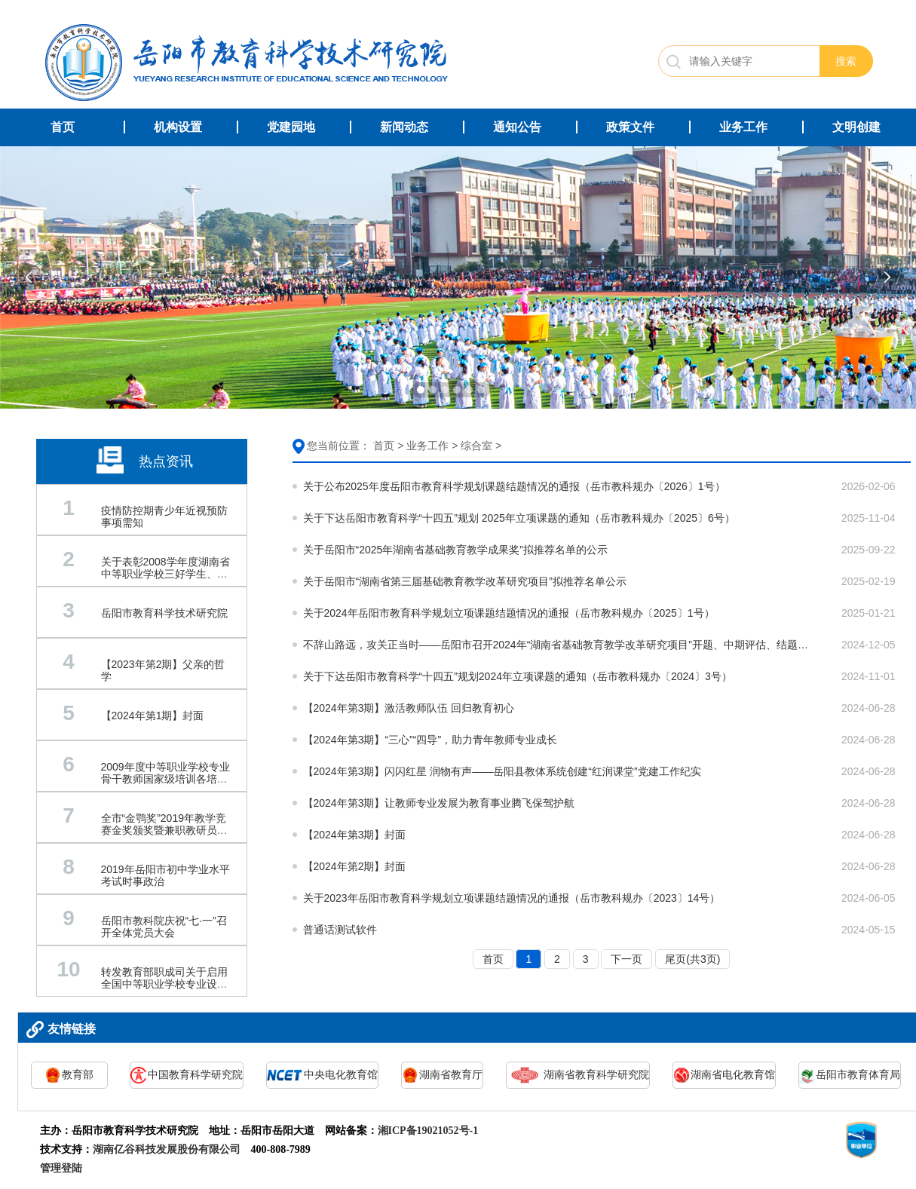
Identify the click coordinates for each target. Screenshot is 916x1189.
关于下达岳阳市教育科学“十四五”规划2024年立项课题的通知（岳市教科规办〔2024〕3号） (517, 676)
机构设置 (178, 127)
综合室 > (481, 446)
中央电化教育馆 (322, 1075)
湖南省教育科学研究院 (578, 1075)
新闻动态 (404, 127)
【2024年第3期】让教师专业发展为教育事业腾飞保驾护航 (439, 803)
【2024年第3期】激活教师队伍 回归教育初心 (409, 708)
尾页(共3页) (692, 959)
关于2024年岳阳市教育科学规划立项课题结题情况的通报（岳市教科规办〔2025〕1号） (509, 613)
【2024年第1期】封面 (152, 715)
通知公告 (517, 127)
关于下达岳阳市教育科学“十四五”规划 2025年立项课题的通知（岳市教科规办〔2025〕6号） (519, 518)
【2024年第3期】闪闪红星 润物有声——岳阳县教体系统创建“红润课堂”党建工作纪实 (502, 771)
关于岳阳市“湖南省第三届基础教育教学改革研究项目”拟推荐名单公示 (464, 581)
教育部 (68, 1075)
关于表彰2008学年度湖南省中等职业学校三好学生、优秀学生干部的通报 (165, 574)
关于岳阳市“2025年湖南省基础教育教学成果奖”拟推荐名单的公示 (455, 550)
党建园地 (291, 127)
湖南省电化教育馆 (724, 1075)
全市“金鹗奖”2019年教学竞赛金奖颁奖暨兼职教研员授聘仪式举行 (164, 830)
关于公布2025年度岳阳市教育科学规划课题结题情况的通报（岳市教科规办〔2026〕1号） (514, 486)
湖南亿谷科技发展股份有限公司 (166, 1149)
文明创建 (856, 127)
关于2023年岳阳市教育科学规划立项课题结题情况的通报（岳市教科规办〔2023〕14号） (512, 898)
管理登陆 (61, 1168)
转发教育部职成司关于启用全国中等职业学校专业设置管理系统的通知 (164, 984)
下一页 (626, 959)
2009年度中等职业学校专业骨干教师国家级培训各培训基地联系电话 (165, 779)
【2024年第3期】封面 (354, 835)
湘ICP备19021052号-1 (428, 1130)
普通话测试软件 (340, 930)
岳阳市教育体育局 (849, 1075)
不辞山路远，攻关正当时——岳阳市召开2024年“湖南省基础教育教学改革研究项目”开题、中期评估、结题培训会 (559, 645)
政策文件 (630, 127)
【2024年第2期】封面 (354, 866)
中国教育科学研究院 (186, 1075)
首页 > (388, 446)
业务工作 (743, 127)
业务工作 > (432, 446)
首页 (63, 127)
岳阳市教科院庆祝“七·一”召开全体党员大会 (164, 927)
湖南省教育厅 (442, 1075)
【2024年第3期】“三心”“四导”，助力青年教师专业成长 (430, 740)
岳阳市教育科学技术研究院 (164, 613)
